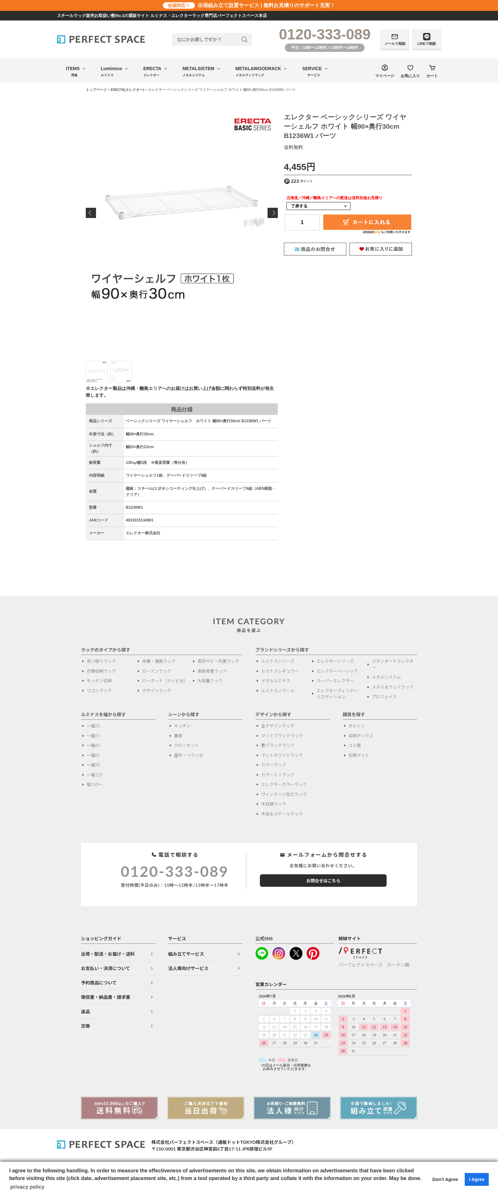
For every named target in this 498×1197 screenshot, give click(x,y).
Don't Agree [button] (445, 1179)
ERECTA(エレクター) (127, 90)
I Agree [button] (476, 1179)
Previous (91, 213)
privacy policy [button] (27, 1187)
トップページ (96, 90)
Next (273, 213)
